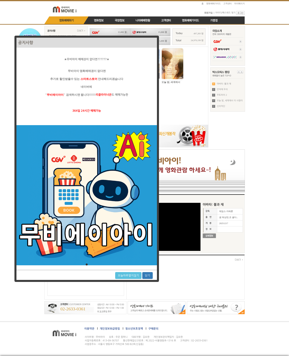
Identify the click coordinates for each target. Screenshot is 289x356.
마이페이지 (239, 4)
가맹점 (214, 21)
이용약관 (89, 328)
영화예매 (66, 21)
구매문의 (153, 328)
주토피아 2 (222, 95)
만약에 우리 (222, 89)
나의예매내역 (143, 21)
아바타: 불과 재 (224, 84)
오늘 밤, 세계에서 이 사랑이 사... (230, 102)
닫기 (147, 275)
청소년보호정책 (134, 328)
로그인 (240, 13)
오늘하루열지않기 (128, 275)
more (81, 30)
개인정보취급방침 (110, 328)
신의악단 (221, 106)
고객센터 (227, 4)
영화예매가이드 (213, 4)
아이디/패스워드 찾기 (225, 13)
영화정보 (99, 21)
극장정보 (120, 21)
